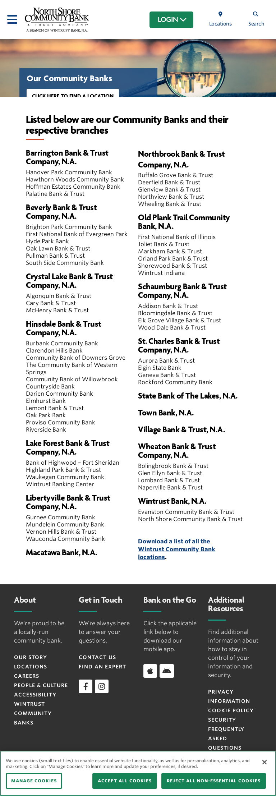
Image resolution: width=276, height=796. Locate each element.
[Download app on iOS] (150, 671)
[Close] (264, 762)
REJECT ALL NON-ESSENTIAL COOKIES (214, 780)
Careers (26, 676)
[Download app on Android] (167, 671)
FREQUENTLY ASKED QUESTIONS (226, 738)
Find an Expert (102, 667)
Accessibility (35, 695)
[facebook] (85, 686)
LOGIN (172, 20)
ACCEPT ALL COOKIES (125, 780)
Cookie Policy (231, 710)
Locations (30, 667)
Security (222, 720)
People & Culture (41, 685)
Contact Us (97, 657)
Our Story (30, 657)
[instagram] (102, 686)
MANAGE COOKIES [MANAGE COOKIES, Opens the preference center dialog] (34, 780)
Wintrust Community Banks (33, 713)
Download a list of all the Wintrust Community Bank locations (176, 549)
